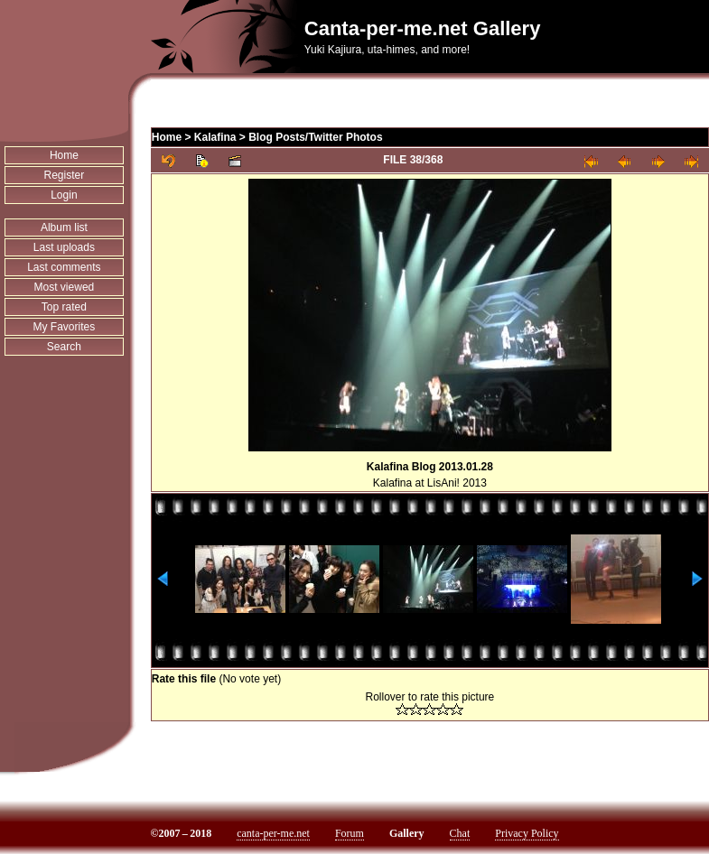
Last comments (63, 267)
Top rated (64, 307)
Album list (64, 227)
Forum (349, 833)
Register (64, 175)
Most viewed (64, 287)
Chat (460, 833)
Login (64, 195)
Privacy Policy (526, 833)
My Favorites (64, 326)
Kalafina (215, 137)
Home (64, 155)
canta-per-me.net (273, 833)
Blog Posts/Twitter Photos (315, 137)
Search (64, 346)
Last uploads (64, 247)
